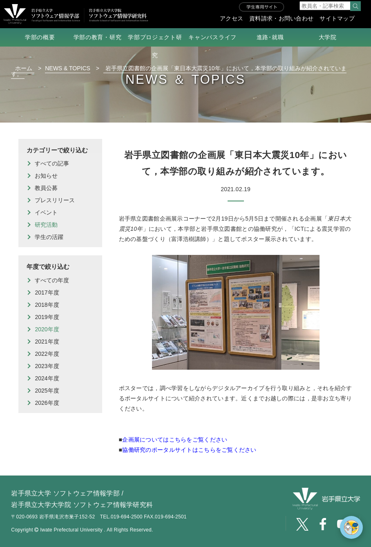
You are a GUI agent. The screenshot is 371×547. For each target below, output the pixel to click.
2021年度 (47, 341)
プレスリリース (55, 200)
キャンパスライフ (212, 37)
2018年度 (47, 304)
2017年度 (47, 292)
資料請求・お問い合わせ (281, 18)
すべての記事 (52, 163)
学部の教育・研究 (98, 37)
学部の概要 (40, 37)
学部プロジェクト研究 (155, 46)
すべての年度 (52, 280)
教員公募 (46, 188)
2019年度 (47, 317)
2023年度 (47, 366)
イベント (46, 212)
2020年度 (47, 329)
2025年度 (47, 390)
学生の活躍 (49, 237)
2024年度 (47, 378)
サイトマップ (337, 18)
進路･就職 (270, 37)
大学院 (328, 37)
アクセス (231, 18)
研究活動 (46, 224)
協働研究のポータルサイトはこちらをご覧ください (189, 450)
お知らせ (46, 175)
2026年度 (47, 403)
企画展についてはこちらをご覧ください (174, 439)
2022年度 (47, 354)
